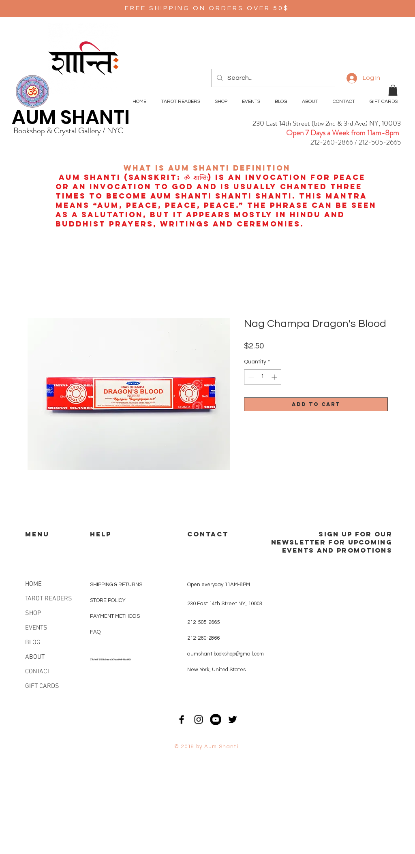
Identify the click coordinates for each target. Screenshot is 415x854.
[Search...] (272, 78)
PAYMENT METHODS (115, 616)
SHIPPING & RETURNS (116, 584)
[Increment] (275, 377)
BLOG (33, 642)
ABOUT (35, 657)
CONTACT (37, 672)
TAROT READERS (48, 599)
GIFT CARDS (42, 686)
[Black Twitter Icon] (232, 719)
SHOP (33, 613)
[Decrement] (250, 377)
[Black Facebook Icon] (181, 719)
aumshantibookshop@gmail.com (225, 654)
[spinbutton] (262, 377)
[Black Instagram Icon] (198, 719)
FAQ (95, 632)
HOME (33, 584)
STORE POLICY (108, 600)
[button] (393, 90)
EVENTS (36, 628)
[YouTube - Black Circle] (215, 719)
